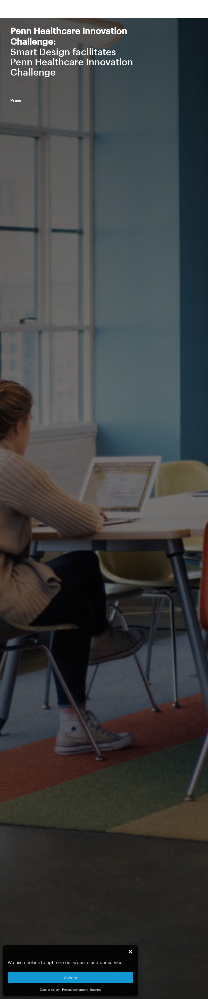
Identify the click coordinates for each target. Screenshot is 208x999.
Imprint (95, 989)
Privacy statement (75, 989)
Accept (70, 977)
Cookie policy (50, 989)
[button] (130, 951)
